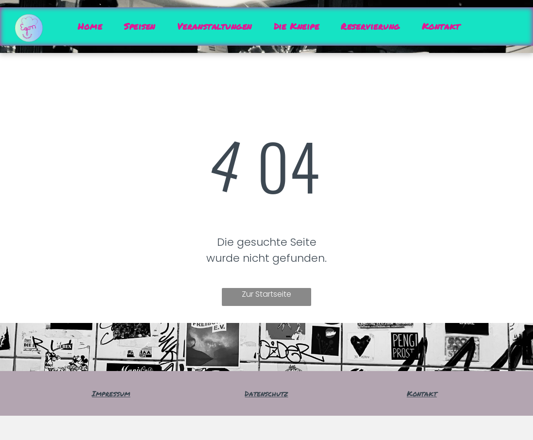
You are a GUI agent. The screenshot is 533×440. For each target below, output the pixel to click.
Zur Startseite (266, 294)
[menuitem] (93, 26)
